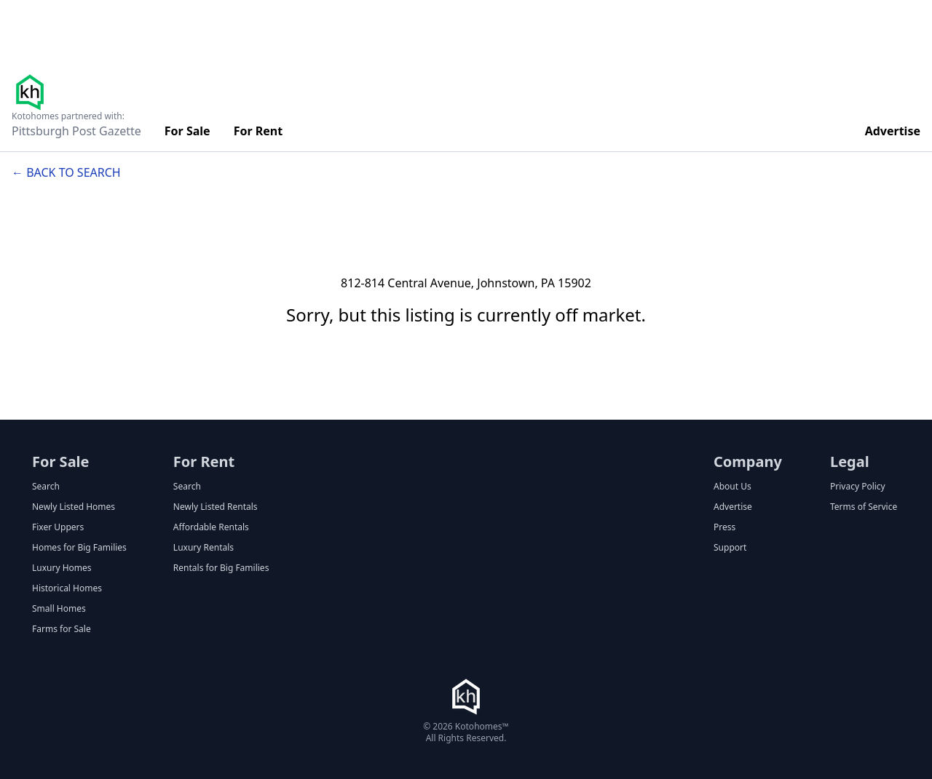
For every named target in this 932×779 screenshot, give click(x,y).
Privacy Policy (857, 486)
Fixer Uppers (58, 527)
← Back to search (66, 172)
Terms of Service (863, 507)
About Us (732, 486)
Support (730, 548)
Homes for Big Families (79, 548)
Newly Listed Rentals (215, 507)
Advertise (892, 131)
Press (724, 527)
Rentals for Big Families (221, 568)
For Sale (187, 131)
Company (748, 461)
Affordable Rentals (211, 527)
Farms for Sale (61, 629)
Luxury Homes (62, 568)
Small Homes (59, 609)
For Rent (258, 131)
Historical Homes (67, 588)
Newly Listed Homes (73, 507)
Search (46, 486)
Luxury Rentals (203, 548)
